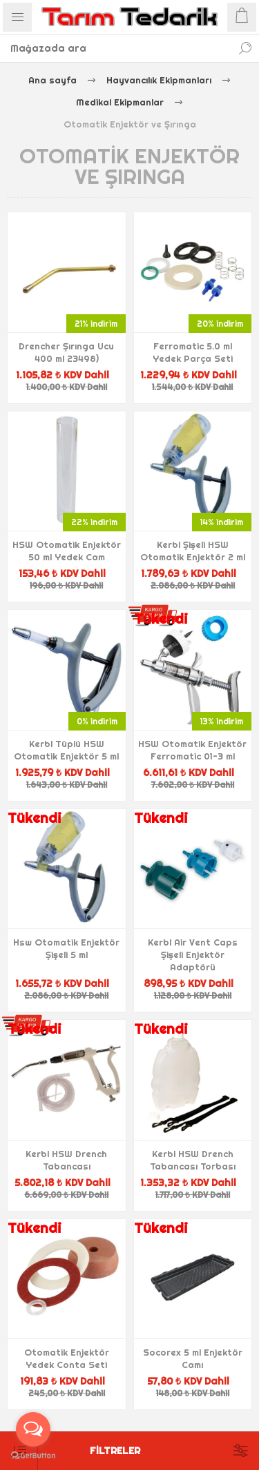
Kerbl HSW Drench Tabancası (66, 1160)
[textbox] (115, 48)
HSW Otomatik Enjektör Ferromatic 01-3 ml (192, 750)
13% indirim (221, 721)
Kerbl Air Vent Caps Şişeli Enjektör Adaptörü (193, 954)
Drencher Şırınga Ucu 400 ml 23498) (66, 352)
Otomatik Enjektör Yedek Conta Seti (66, 1358)
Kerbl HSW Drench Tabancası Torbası (193, 1160)
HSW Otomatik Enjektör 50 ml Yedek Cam (66, 550)
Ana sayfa (52, 79)
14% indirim (221, 522)
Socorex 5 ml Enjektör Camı (192, 1358)
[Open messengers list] (33, 1429)
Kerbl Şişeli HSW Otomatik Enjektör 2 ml (192, 550)
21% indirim (96, 323)
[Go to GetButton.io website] (33, 1455)
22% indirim (94, 522)
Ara (245, 48)
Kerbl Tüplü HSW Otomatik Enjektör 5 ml (66, 750)
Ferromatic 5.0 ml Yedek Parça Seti (193, 352)
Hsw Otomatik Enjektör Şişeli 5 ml (66, 948)
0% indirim (97, 721)
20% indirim (220, 323)
